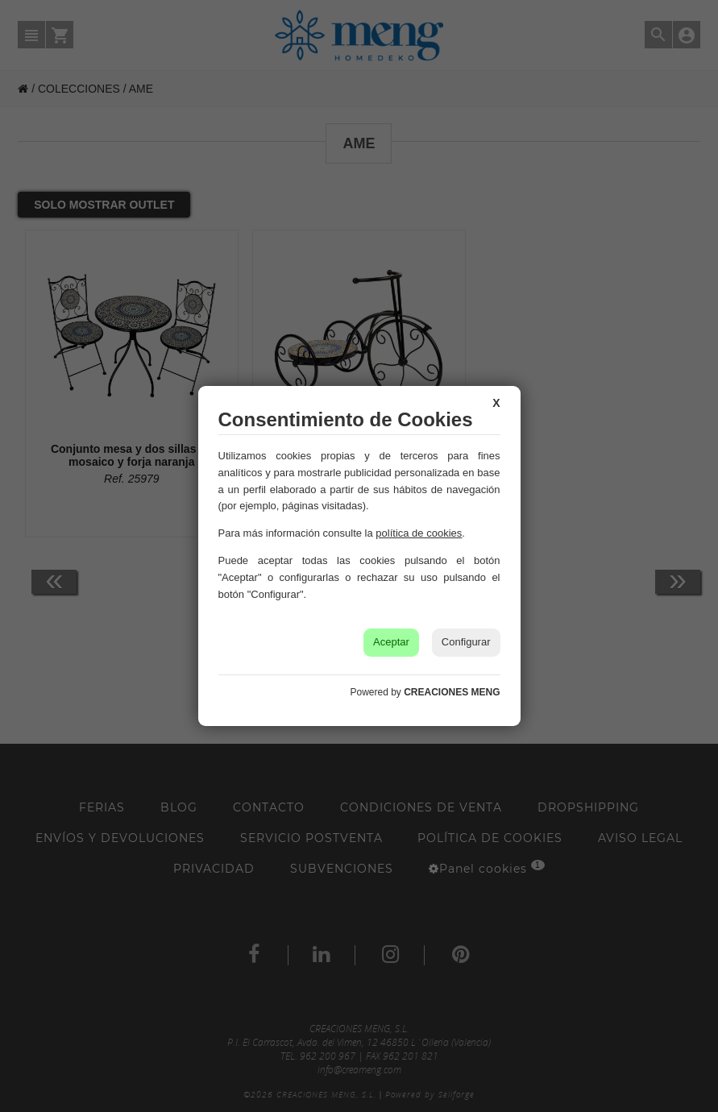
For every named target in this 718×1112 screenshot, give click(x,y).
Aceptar (391, 642)
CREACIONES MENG (452, 692)
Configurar (466, 642)
